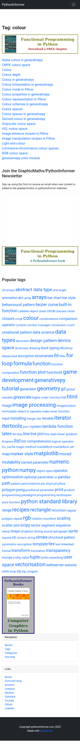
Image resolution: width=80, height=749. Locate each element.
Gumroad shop (13, 680)
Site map (10, 656)
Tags (7, 649)
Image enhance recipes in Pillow (25, 134)
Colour (7, 70)
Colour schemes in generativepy (25, 104)
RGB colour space (15, 153)
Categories (11, 653)
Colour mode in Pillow (17, 89)
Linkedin (9, 708)
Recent (9, 645)
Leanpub (10, 688)
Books (8, 677)
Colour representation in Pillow (24, 99)
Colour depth (11, 75)
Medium (9, 692)
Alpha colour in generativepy (22, 60)
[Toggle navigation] (73, 4)
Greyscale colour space (19, 124)
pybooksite (46, 730)
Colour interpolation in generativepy (27, 84)
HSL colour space (14, 129)
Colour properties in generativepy (26, 94)
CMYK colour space (16, 65)
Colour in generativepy (18, 80)
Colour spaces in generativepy (23, 114)
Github (8, 704)
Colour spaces (12, 109)
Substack (10, 696)
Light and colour (13, 143)
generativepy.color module (21, 158)
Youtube (9, 700)
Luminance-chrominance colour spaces (30, 148)
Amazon (9, 684)
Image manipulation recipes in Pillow (28, 138)
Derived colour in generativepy (23, 119)
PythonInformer (13, 5)
